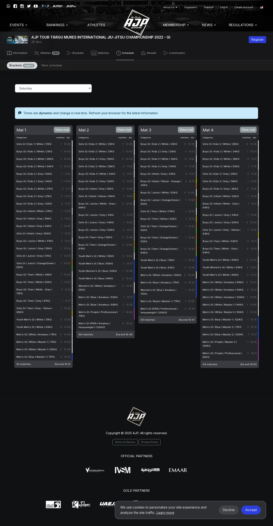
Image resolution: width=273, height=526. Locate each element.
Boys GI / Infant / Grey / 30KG (95, 187)
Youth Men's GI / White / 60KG (221, 259)
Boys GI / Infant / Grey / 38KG (33, 217)
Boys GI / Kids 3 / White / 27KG (34, 187)
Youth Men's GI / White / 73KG (34, 318)
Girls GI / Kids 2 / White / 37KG (96, 150)
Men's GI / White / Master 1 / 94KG (223, 303)
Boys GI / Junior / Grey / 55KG (34, 247)
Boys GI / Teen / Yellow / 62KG (159, 217)
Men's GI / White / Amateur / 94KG (223, 288)
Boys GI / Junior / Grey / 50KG (96, 229)
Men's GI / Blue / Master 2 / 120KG (223, 333)
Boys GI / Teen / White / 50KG (34, 281)
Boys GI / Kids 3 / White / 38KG (221, 158)
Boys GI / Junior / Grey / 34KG (220, 214)
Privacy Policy (149, 441)
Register (257, 39)
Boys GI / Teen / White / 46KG (34, 273)
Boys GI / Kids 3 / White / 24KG (221, 150)
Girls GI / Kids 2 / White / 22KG (96, 143)
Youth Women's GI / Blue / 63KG (97, 270)
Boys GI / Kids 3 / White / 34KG (96, 172)
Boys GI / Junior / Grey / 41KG (96, 214)
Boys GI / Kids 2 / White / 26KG (34, 158)
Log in (224, 7)
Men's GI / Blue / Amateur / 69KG (98, 303)
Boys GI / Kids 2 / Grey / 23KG (158, 150)
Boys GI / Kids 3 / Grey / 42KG (34, 202)
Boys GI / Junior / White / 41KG (34, 240)
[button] (262, 7)
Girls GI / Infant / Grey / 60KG (33, 232)
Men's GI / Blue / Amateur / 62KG (98, 296)
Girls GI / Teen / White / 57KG (158, 210)
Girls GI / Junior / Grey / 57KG (33, 255)
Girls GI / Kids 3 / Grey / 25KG (220, 172)
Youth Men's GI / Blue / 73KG (157, 259)
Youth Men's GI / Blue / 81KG (157, 266)
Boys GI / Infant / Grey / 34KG (158, 172)
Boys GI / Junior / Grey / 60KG (221, 221)
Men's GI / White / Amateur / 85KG (161, 274)
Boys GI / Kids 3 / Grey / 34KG (158, 165)
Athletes (96, 25)
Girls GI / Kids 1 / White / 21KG (34, 143)
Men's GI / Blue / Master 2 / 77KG (222, 326)
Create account (243, 7)
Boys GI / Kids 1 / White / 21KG (34, 150)
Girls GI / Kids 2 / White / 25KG (221, 143)
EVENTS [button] (18, 25)
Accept (251, 510)
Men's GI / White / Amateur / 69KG (223, 281)
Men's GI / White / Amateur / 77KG (36, 333)
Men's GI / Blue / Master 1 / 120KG (223, 318)
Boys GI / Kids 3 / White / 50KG (221, 165)
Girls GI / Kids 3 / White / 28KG (96, 165)
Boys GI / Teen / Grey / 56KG (95, 236)
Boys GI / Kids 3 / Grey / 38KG (220, 187)
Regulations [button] (243, 25)
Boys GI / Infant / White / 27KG (34, 210)
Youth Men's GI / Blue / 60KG (95, 262)
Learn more (165, 513)
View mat (62, 129)
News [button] (209, 25)
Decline (229, 510)
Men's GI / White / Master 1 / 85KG (36, 348)
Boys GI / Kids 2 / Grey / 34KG (34, 180)
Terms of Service (125, 441)
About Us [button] (170, 7)
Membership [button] (176, 25)
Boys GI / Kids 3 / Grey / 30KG (96, 180)
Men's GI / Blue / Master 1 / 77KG (35, 356)
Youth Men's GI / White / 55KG (96, 255)
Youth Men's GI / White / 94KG (34, 326)
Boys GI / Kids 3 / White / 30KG (159, 158)
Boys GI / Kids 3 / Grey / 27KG (34, 195)
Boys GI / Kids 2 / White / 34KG (34, 165)
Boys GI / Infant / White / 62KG (221, 195)
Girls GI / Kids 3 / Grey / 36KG (220, 180)
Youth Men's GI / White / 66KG (221, 273)
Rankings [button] (57, 25)
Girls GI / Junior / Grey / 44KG (96, 221)
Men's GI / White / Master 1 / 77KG (36, 341)
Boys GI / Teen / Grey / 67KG (33, 299)
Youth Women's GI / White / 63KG (223, 266)
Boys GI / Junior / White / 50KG (159, 191)
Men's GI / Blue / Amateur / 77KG (160, 281)
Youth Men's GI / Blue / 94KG (95, 277)
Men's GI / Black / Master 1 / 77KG (160, 300)
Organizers (190, 7)
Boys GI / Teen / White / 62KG (220, 240)
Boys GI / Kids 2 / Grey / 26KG (96, 158)
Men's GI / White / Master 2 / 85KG (223, 311)
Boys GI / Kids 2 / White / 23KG (159, 143)
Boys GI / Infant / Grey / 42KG (33, 225)
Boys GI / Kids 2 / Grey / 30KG (34, 172)
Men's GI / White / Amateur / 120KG (223, 296)
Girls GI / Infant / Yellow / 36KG (96, 195)
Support (208, 7)
